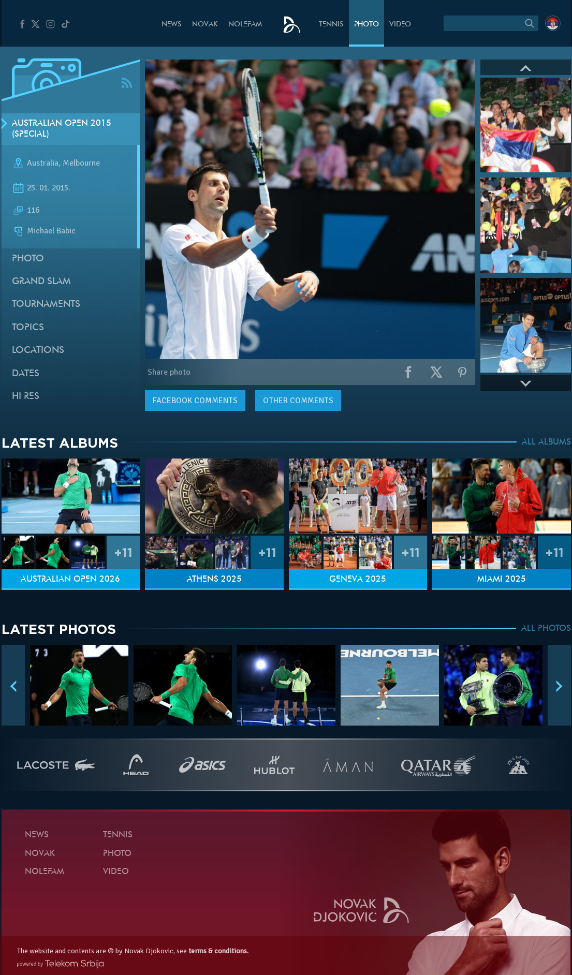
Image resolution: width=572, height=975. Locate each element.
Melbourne (81, 163)
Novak (205, 24)
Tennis (331, 24)
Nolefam (245, 24)
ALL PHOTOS (546, 629)
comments (195, 400)
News (172, 24)
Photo (366, 24)
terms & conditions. (218, 951)
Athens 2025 (214, 579)
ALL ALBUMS (546, 442)
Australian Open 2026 (70, 579)
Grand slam (41, 282)
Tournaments (46, 304)
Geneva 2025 (357, 579)
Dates (25, 374)
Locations (38, 351)
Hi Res (25, 397)
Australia (42, 163)
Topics (28, 328)
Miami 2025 (501, 579)
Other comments (298, 400)
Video (400, 24)
